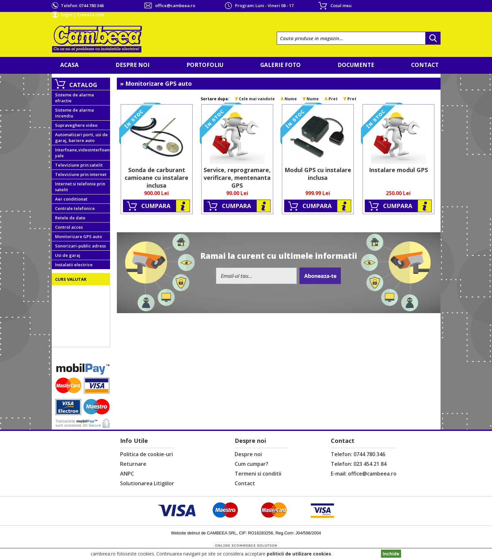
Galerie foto (280, 65)
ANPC (127, 473)
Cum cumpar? (251, 463)
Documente (356, 65)
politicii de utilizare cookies (299, 554)
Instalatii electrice (74, 265)
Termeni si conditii (258, 473)
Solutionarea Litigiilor (147, 483)
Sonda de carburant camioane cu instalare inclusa (156, 177)
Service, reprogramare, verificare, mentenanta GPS (237, 177)
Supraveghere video (76, 125)
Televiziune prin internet (80, 174)
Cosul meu (341, 5)
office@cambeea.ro (175, 5)
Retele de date (70, 218)
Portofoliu (204, 65)
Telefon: (82, 5)
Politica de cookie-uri (146, 454)
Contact (425, 65)
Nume (291, 99)
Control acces (69, 227)
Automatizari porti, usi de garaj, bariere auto (81, 137)
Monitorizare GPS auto (78, 236)
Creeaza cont (90, 14)
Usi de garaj (67, 255)
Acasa (69, 65)
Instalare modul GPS (398, 170)
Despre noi (133, 65)
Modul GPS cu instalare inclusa (318, 173)
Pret (333, 99)
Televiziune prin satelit (79, 165)
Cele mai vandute (257, 99)
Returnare (133, 463)
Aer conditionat (71, 199)
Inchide (391, 554)
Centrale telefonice (75, 208)
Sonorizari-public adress (80, 246)
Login (67, 14)
